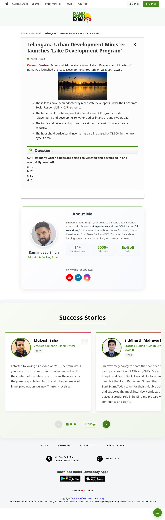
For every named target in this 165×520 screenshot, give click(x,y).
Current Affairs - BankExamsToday (88, 509)
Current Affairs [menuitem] (20, 3)
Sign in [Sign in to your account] (134, 3)
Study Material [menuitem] (53, 3)
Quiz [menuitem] (69, 3)
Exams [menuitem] (35, 3)
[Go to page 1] (67, 436)
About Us (64, 457)
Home (24, 33)
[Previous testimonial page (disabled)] (58, 436)
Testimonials (115, 457)
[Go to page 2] (71, 436)
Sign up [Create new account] (151, 3)
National (36, 33)
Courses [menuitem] (82, 3)
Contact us (88, 457)
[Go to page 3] (75, 436)
